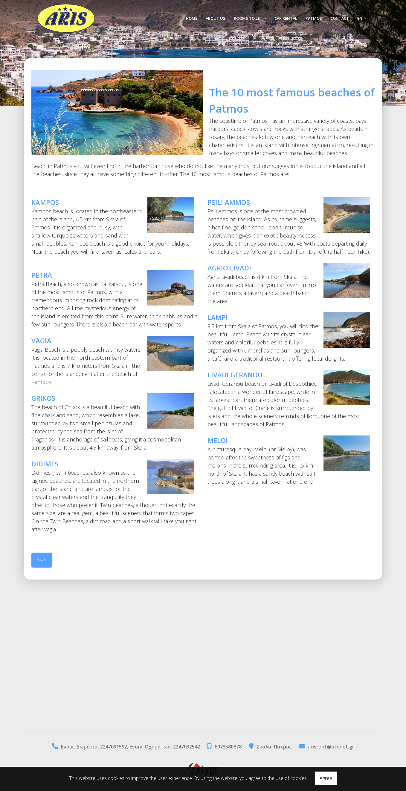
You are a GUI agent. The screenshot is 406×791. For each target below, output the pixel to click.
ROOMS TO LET (248, 18)
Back (42, 560)
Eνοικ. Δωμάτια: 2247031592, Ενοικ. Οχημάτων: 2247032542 (131, 746)
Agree (326, 778)
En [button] (360, 18)
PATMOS (314, 18)
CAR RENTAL (285, 18)
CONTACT (339, 18)
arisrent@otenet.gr (331, 746)
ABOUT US (215, 18)
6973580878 (228, 746)
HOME (191, 18)
